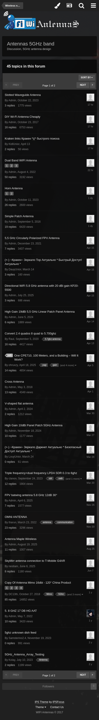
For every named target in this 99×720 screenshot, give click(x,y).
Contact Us (56, 707)
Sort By (87, 77)
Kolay (12, 659)
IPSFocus (58, 702)
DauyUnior (15, 269)
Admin (12, 100)
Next (83, 85)
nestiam (13, 566)
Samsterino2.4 (17, 638)
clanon (12, 478)
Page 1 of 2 (49, 85)
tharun (12, 522)
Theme (40, 707)
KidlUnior (14, 144)
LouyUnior (15, 456)
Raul (11, 339)
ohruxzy (13, 365)
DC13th (13, 594)
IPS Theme (41, 702)
